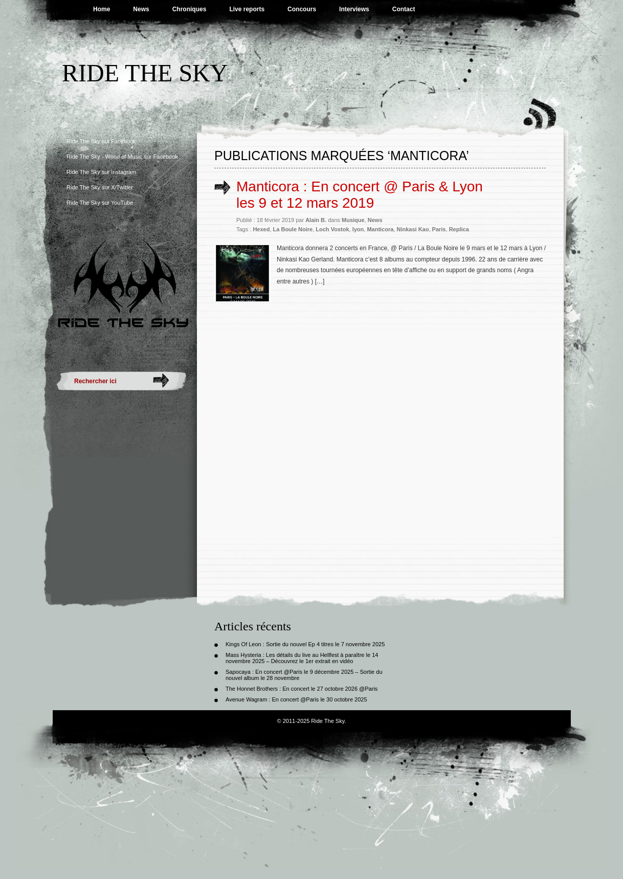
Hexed (261, 229)
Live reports (246, 9)
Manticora (380, 229)
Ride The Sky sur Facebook (101, 141)
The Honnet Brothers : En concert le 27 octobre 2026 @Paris (301, 689)
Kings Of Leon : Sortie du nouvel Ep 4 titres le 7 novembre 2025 (305, 644)
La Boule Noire (293, 229)
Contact (403, 9)
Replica (459, 229)
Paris (439, 229)
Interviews (354, 9)
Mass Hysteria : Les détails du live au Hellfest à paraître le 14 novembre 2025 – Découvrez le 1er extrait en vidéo (302, 658)
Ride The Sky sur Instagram (101, 172)
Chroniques (189, 9)
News (141, 9)
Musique (353, 220)
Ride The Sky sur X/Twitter (99, 187)
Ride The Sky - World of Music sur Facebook (122, 156)
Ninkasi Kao (412, 229)
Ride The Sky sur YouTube (99, 203)
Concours (301, 9)
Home (101, 9)
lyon (358, 229)
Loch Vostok (332, 229)
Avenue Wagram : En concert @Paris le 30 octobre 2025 (296, 699)
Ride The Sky (145, 72)
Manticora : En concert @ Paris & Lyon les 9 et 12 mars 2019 (359, 195)
